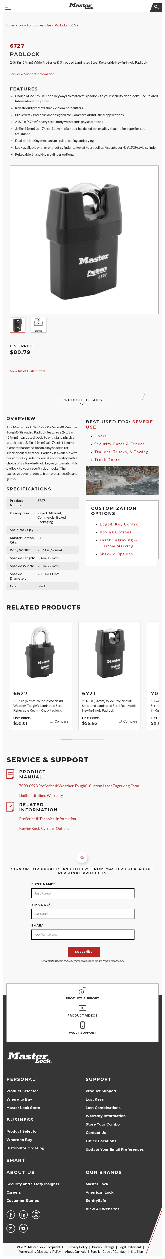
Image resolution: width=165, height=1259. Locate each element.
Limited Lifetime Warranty (41, 795)
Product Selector (22, 1091)
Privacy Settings (103, 1247)
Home (10, 25)
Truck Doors (107, 459)
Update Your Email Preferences (115, 1149)
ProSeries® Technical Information (47, 818)
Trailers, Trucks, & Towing (121, 452)
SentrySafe (96, 1201)
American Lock (99, 1192)
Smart (15, 1160)
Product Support (101, 1091)
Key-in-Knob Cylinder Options (44, 828)
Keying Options (116, 532)
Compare (61, 721)
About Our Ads (75, 1251)
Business (20, 1119)
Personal (20, 1079)
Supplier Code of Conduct (109, 1251)
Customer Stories (22, 1201)
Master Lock (97, 1184)
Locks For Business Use (35, 25)
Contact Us (96, 1133)
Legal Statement (130, 1247)
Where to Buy (19, 1099)
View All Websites (102, 1209)
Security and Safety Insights (32, 1184)
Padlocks (61, 25)
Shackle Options (116, 554)
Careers (13, 1192)
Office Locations (101, 1141)
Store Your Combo (103, 1124)
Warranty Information (106, 1116)
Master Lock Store (23, 1108)
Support (99, 1079)
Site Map (137, 1251)
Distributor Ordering (25, 1148)
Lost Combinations (103, 1108)
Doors (100, 436)
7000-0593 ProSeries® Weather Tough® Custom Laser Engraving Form (79, 786)
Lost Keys (95, 1099)
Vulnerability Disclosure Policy (40, 1251)
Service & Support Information (32, 74)
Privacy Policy (77, 1247)
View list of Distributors (27, 371)
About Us (20, 1172)
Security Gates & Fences (119, 444)
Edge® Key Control (120, 524)
